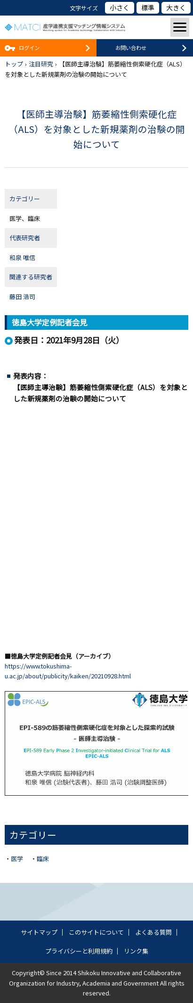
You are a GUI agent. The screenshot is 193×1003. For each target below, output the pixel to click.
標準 (147, 7)
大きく (176, 7)
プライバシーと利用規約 (79, 950)
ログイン (29, 47)
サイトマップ (39, 932)
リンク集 (136, 950)
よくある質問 (153, 932)
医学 (17, 858)
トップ (14, 63)
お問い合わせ (130, 47)
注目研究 (41, 63)
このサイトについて (96, 932)
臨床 (43, 858)
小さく (119, 7)
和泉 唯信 (22, 257)
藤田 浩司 (22, 296)
